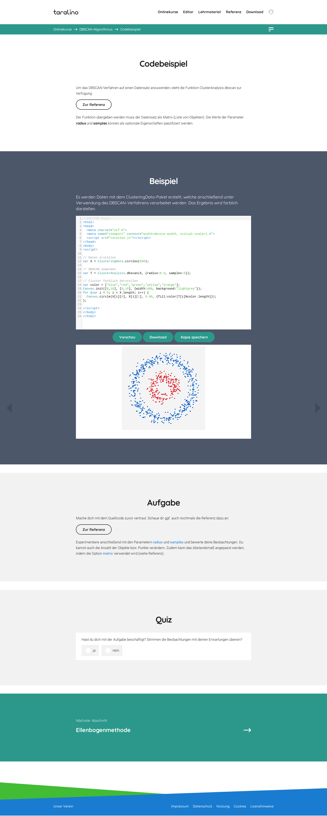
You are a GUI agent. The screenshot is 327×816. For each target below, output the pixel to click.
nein (116, 650)
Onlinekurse (168, 12)
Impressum (180, 807)
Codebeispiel (130, 29)
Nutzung (223, 807)
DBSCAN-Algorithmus (96, 29)
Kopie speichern (194, 337)
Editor (188, 12)
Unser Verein (63, 807)
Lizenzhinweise (262, 807)
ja (94, 650)
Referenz (233, 12)
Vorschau (127, 337)
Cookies (240, 807)
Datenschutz (202, 807)
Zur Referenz (94, 104)
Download (254, 12)
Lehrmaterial (209, 12)
